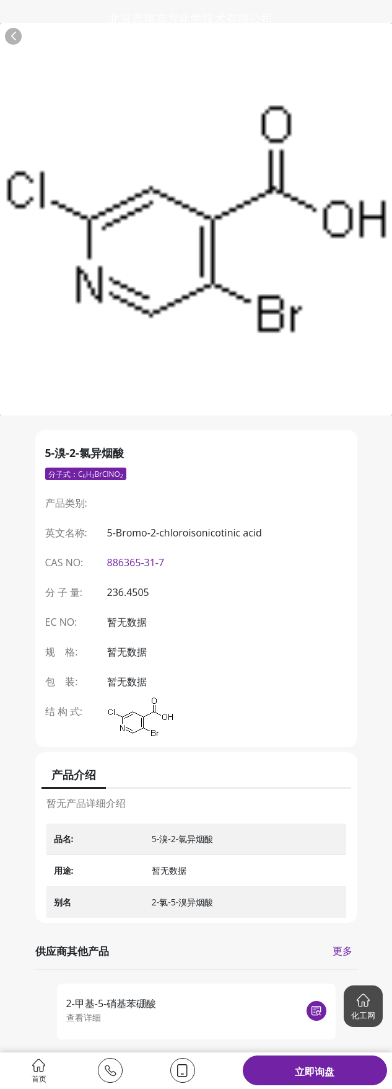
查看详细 (83, 1017)
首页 (39, 1070)
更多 (342, 951)
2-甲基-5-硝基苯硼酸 (111, 1003)
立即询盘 (314, 1071)
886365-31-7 (136, 562)
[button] (363, 1006)
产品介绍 (73, 774)
